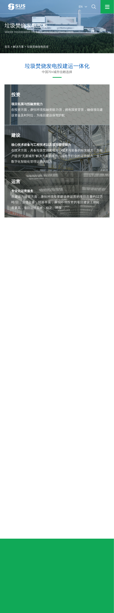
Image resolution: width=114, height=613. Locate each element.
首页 (7, 46)
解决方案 (18, 46)
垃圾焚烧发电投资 (38, 46)
